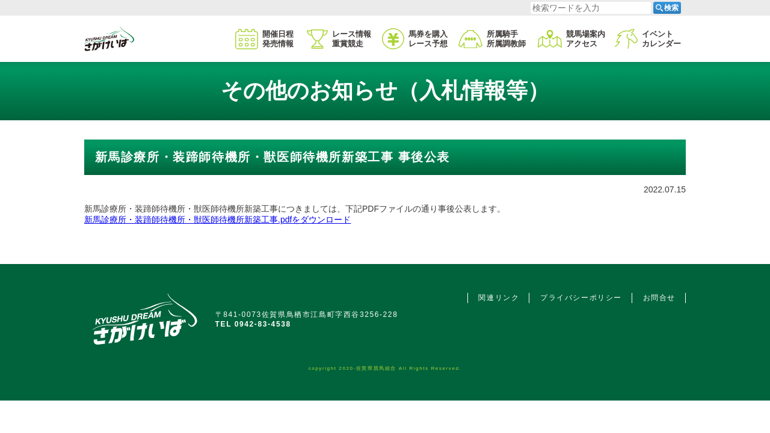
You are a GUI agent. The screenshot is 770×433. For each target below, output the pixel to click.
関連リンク (498, 297)
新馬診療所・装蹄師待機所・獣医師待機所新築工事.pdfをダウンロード (217, 219)
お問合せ (659, 297)
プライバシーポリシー (581, 297)
